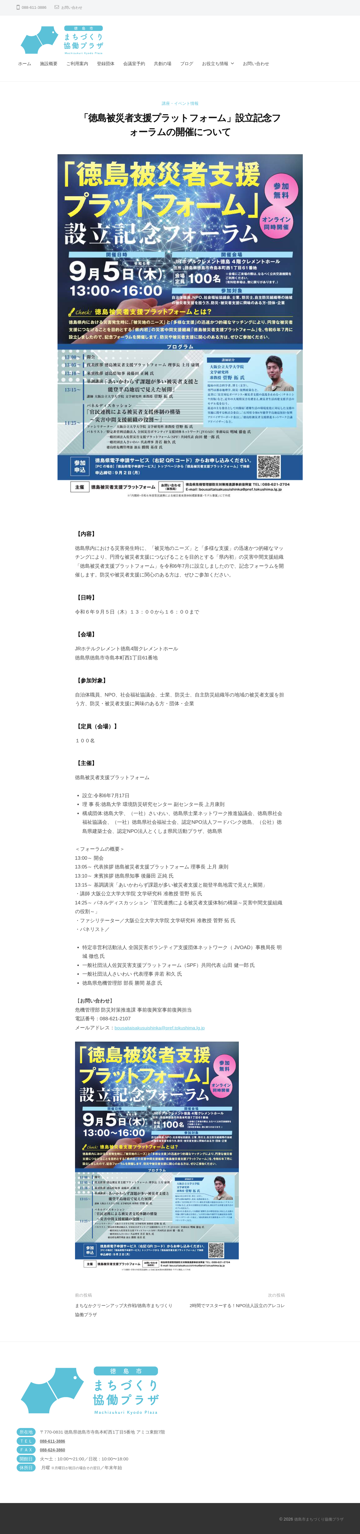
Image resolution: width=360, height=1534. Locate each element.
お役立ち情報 (215, 63)
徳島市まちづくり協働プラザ (317, 1519)
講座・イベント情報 (180, 103)
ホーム (24, 63)
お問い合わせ (73, 7)
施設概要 (49, 63)
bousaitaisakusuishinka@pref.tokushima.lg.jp (164, 1028)
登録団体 (105, 63)
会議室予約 (134, 63)
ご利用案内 (77, 63)
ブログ (186, 63)
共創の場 (162, 63)
